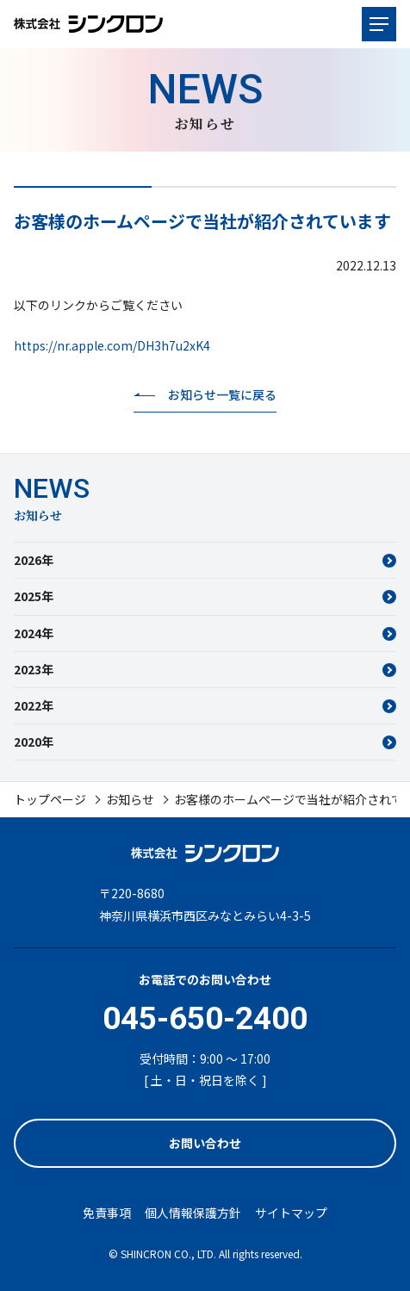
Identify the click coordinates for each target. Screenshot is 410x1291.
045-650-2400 (205, 1018)
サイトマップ (291, 1212)
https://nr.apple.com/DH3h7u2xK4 (112, 345)
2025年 (33, 596)
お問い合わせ (205, 1142)
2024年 (33, 633)
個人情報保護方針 (193, 1212)
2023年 (33, 669)
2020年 (33, 741)
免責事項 (107, 1212)
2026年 (33, 559)
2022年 (33, 705)
